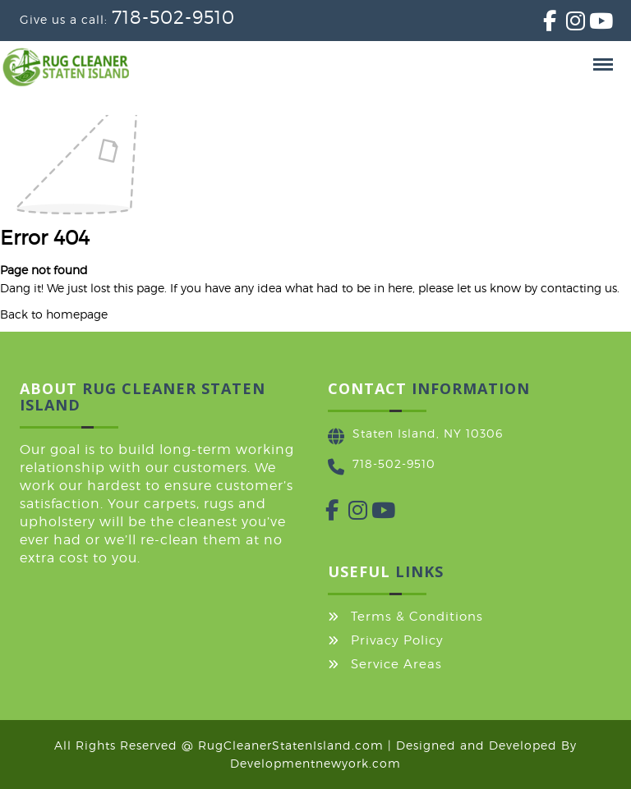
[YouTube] (589, 24)
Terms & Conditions (417, 616)
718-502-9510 (173, 17)
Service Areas (396, 664)
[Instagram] (566, 24)
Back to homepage (54, 314)
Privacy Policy (397, 640)
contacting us (579, 288)
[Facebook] (543, 24)
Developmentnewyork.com (315, 763)
